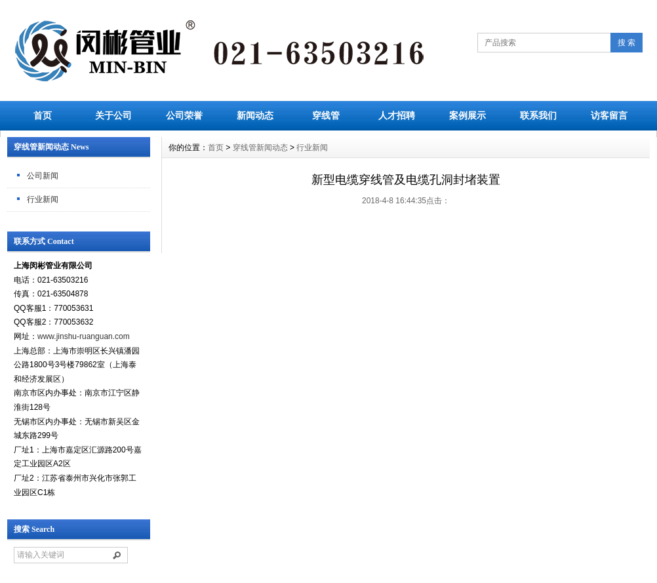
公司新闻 (42, 175)
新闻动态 (255, 115)
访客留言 (609, 115)
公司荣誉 (184, 115)
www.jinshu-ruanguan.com (83, 336)
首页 (42, 115)
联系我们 (538, 115)
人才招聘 (396, 115)
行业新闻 (42, 199)
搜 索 (626, 42)
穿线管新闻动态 (260, 147)
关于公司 (113, 115)
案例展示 (467, 115)
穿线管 (326, 115)
